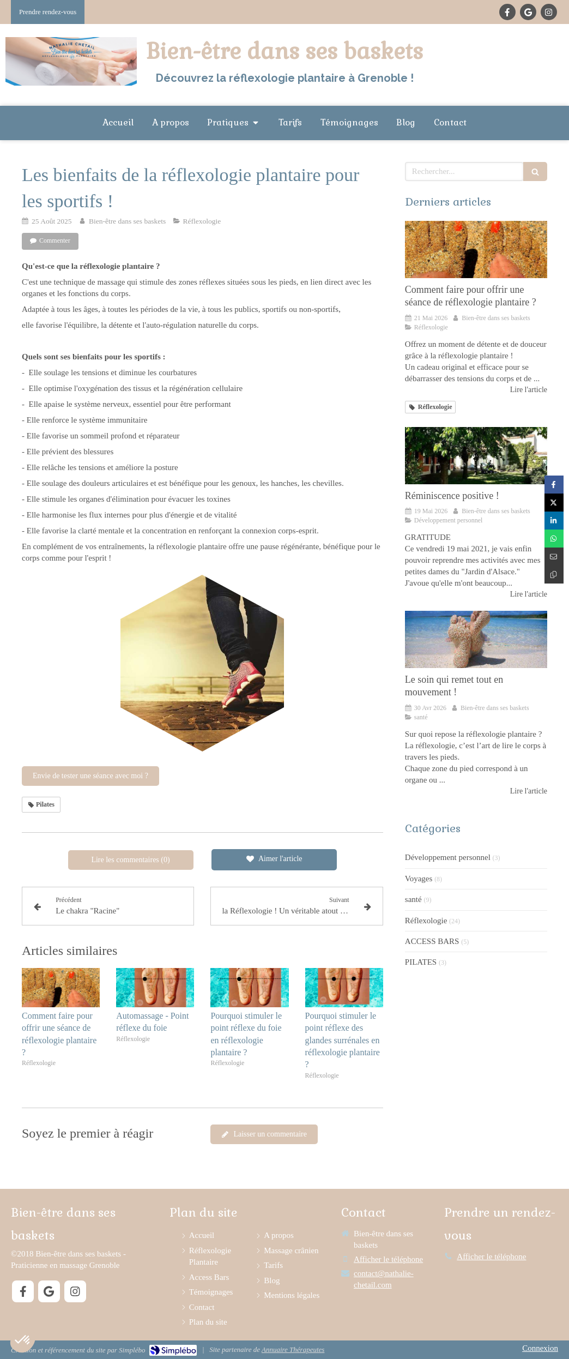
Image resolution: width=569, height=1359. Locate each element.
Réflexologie (426, 920)
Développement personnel (448, 857)
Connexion (540, 1348)
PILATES (421, 962)
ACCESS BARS (432, 941)
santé (413, 899)
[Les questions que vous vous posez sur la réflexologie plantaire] (476, 639)
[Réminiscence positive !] (476, 455)
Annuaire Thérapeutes (293, 1349)
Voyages (419, 878)
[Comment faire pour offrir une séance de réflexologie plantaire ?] (476, 249)
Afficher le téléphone (388, 1259)
